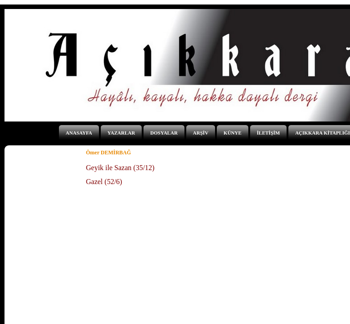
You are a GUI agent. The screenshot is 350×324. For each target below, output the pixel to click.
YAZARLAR (121, 132)
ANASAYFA (79, 132)
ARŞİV (200, 132)
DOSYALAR (164, 132)
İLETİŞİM (268, 132)
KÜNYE (233, 132)
